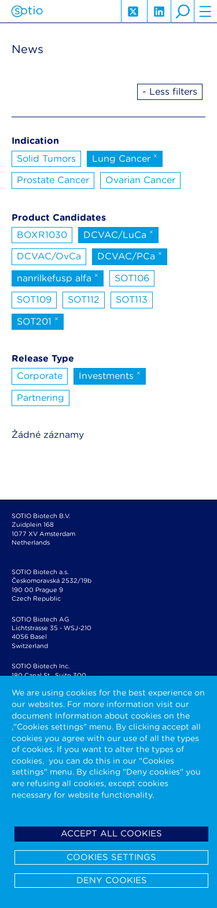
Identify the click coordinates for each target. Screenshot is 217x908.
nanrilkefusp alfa (57, 277)
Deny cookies (111, 880)
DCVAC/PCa (129, 255)
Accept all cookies (111, 833)
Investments (110, 375)
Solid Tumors (46, 158)
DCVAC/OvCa (49, 256)
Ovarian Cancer (140, 179)
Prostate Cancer (53, 179)
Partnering (40, 397)
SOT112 (84, 299)
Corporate (39, 375)
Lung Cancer (124, 157)
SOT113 (132, 299)
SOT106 (132, 278)
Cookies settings (111, 857)
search (182, 11)
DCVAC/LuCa (118, 234)
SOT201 (37, 320)
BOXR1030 (42, 234)
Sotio (27, 11)
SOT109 (34, 299)
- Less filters (169, 91)
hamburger (205, 11)
